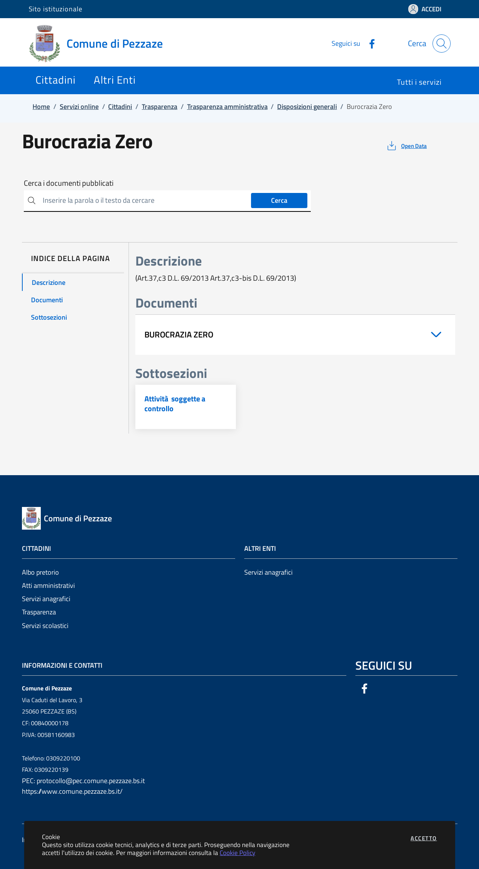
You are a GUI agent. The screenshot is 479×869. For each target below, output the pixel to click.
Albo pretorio (40, 572)
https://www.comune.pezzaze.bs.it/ (72, 791)
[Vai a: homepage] (100, 43)
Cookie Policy (237, 852)
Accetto (424, 838)
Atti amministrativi (48, 585)
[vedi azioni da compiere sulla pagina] (406, 146)
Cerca (279, 200)
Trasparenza (39, 612)
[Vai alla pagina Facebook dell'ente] (369, 43)
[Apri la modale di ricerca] (441, 43)
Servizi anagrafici (46, 599)
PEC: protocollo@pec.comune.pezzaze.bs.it (83, 781)
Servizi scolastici (45, 625)
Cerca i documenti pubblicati (68, 183)
